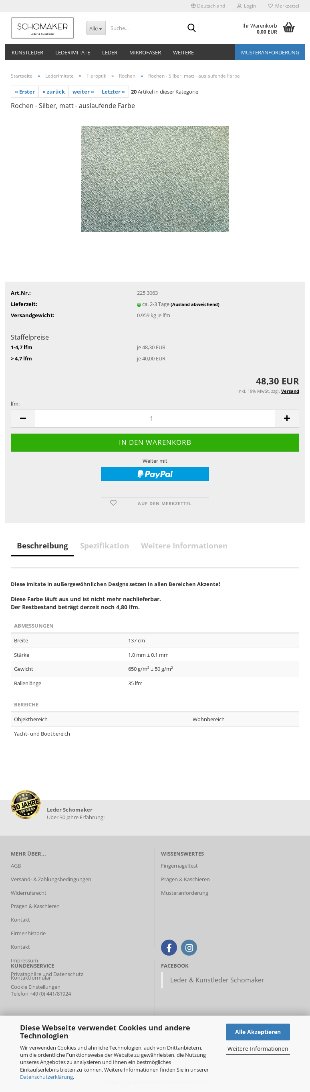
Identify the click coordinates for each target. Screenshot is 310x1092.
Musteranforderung (270, 52)
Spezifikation (104, 545)
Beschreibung (42, 545)
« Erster (25, 91)
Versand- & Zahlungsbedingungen (51, 879)
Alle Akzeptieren (258, 1032)
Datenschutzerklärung (46, 1076)
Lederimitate (72, 52)
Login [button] (246, 5)
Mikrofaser (145, 52)
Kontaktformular (31, 977)
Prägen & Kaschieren (35, 906)
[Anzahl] (155, 419)
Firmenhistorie (28, 933)
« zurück (53, 91)
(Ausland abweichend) (195, 304)
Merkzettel (283, 5)
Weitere (183, 52)
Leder (109, 52)
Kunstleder (27, 52)
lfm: (15, 403)
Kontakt (20, 919)
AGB (16, 865)
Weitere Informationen (257, 1048)
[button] (208, 6)
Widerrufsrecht (28, 892)
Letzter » (113, 91)
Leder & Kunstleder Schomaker (217, 980)
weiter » (83, 91)
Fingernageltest (179, 865)
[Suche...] (95, 28)
